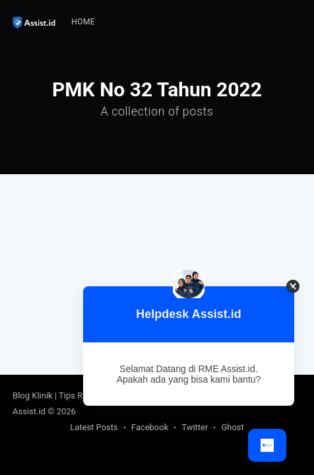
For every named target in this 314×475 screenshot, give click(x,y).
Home (83, 21)
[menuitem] (83, 22)
